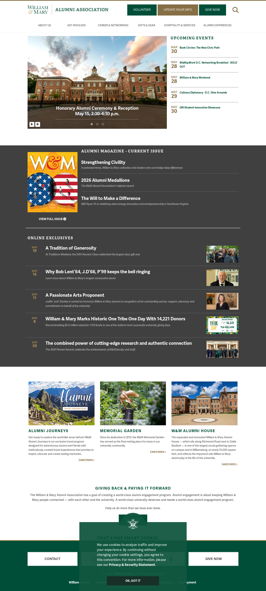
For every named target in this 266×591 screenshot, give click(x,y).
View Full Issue (52, 219)
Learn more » (87, 459)
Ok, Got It (133, 581)
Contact (52, 559)
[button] (235, 9)
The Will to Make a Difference (159, 201)
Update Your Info (178, 10)
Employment (187, 582)
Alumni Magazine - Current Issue (122, 151)
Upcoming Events (193, 38)
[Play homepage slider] (31, 124)
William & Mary (79, 582)
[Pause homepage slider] (37, 124)
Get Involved (76, 25)
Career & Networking (113, 25)
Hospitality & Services (179, 25)
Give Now (212, 10)
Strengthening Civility (159, 165)
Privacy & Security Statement (132, 565)
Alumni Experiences (217, 25)
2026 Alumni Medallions (159, 183)
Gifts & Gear (146, 25)
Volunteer (142, 10)
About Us (44, 25)
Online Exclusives (50, 238)
